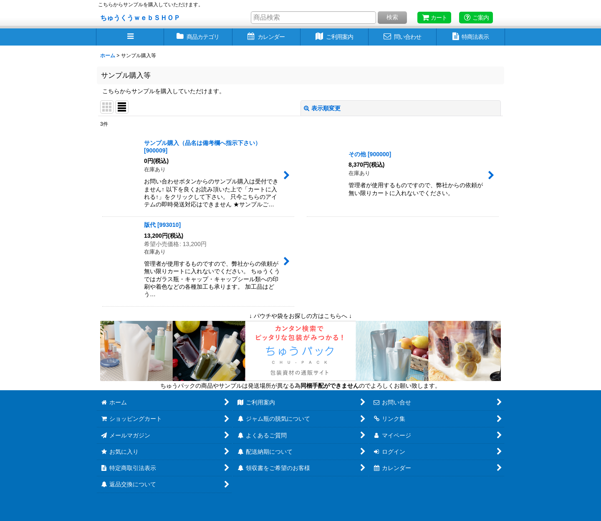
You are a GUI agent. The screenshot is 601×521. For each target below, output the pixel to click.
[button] (130, 37)
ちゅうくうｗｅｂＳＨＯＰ (140, 17)
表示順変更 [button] (322, 108)
